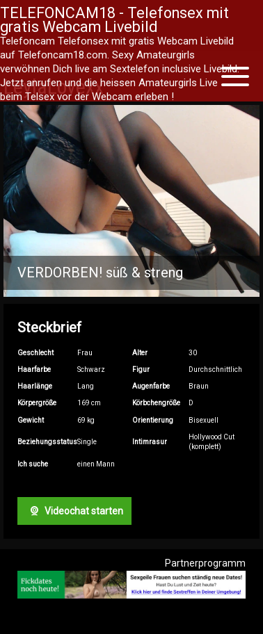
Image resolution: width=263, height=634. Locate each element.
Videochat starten (74, 511)
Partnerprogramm (205, 563)
